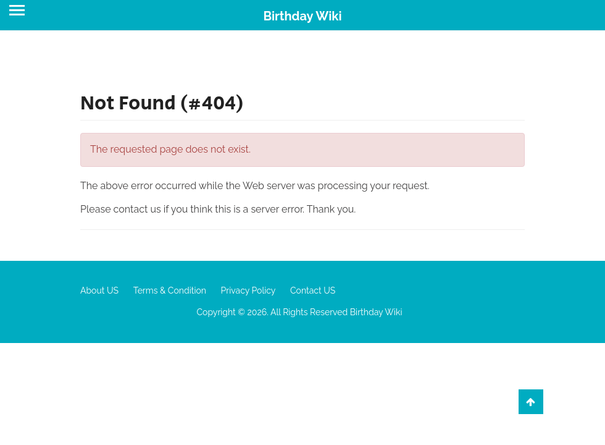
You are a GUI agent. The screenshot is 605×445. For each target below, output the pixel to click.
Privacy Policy (248, 290)
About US (99, 290)
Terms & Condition (169, 290)
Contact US (312, 290)
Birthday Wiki (302, 16)
